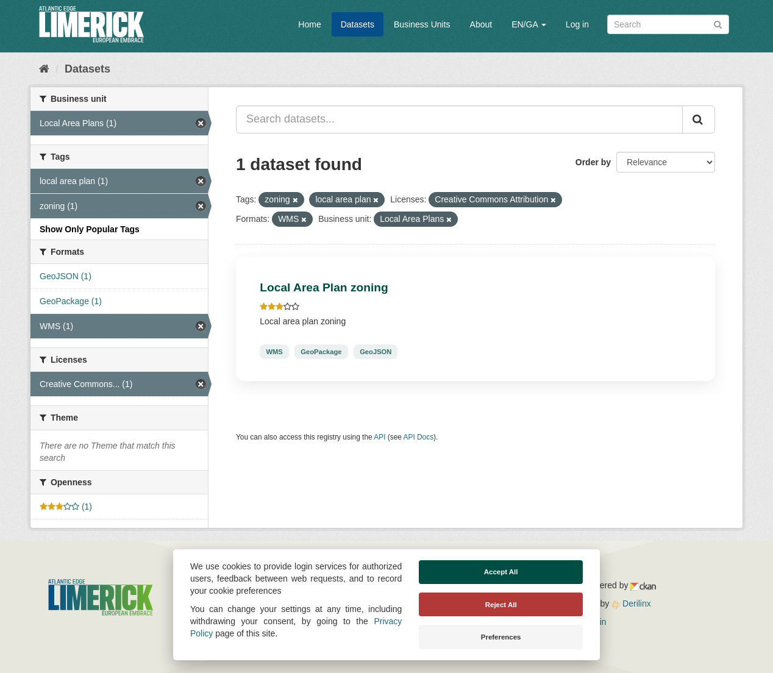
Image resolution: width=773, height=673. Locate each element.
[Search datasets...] (459, 119)
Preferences (501, 637)
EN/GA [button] (528, 24)
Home (309, 24)
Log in (577, 24)
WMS (274, 351)
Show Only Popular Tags (90, 229)
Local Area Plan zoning (324, 287)
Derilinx (631, 603)
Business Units (422, 24)
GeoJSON (375, 351)
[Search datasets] (668, 24)
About (481, 24)
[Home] (44, 69)
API (379, 437)
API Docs (419, 437)
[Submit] (718, 23)
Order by (593, 162)
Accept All (501, 571)
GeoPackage (321, 351)
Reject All (501, 604)
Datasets (357, 24)
